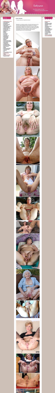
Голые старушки (19, 18)
